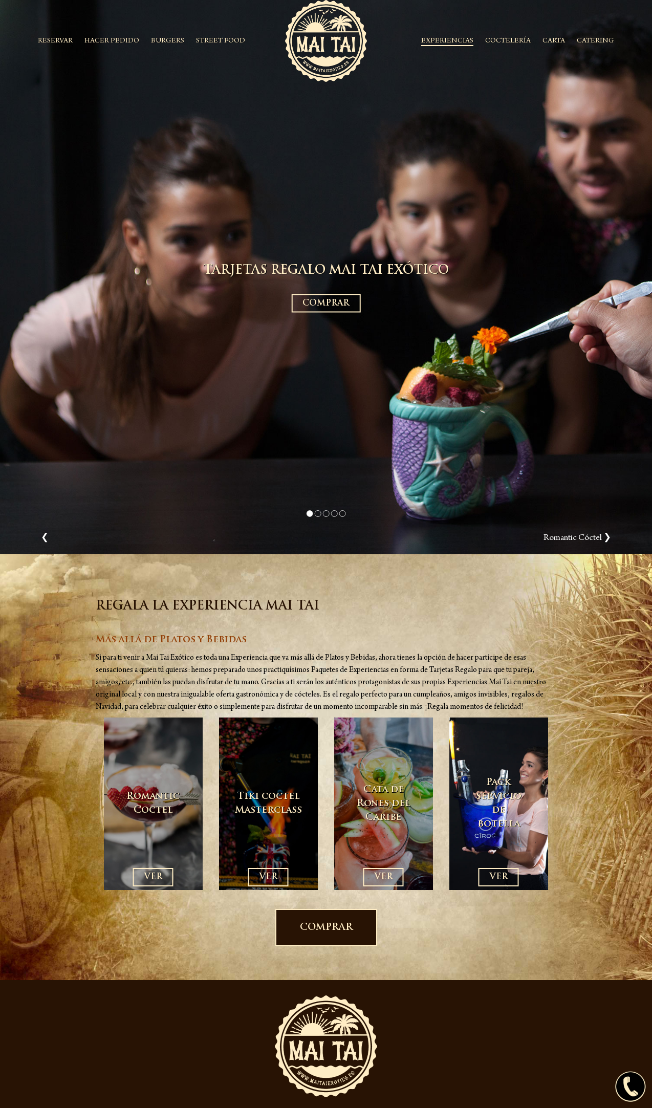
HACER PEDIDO (111, 41)
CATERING (595, 41)
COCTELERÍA (508, 41)
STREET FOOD (220, 41)
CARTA (553, 41)
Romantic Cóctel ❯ (577, 538)
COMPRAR (325, 303)
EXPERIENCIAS (447, 41)
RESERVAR (55, 41)
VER (153, 877)
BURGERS (167, 41)
